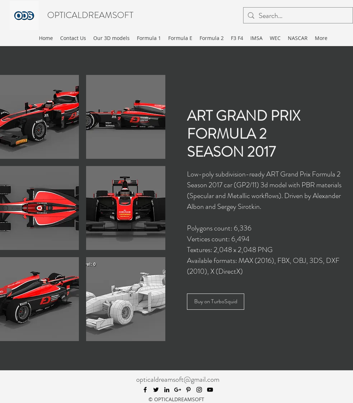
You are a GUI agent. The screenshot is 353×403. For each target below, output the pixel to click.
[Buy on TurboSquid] (215, 302)
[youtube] (210, 389)
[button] (125, 117)
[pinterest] (188, 389)
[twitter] (156, 389)
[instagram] (199, 389)
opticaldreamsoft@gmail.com (177, 379)
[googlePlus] (177, 389)
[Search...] (298, 16)
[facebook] (145, 389)
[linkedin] (166, 389)
